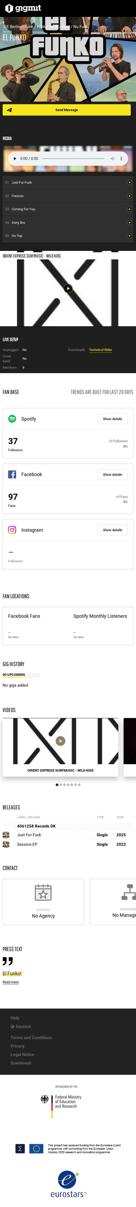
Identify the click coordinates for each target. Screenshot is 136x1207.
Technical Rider (100, 350)
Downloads (21, 1063)
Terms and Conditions (31, 1037)
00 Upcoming (14, 675)
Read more (11, 982)
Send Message (66, 110)
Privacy (18, 1046)
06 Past (33, 675)
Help (15, 1017)
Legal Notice (22, 1054)
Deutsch (23, 1026)
